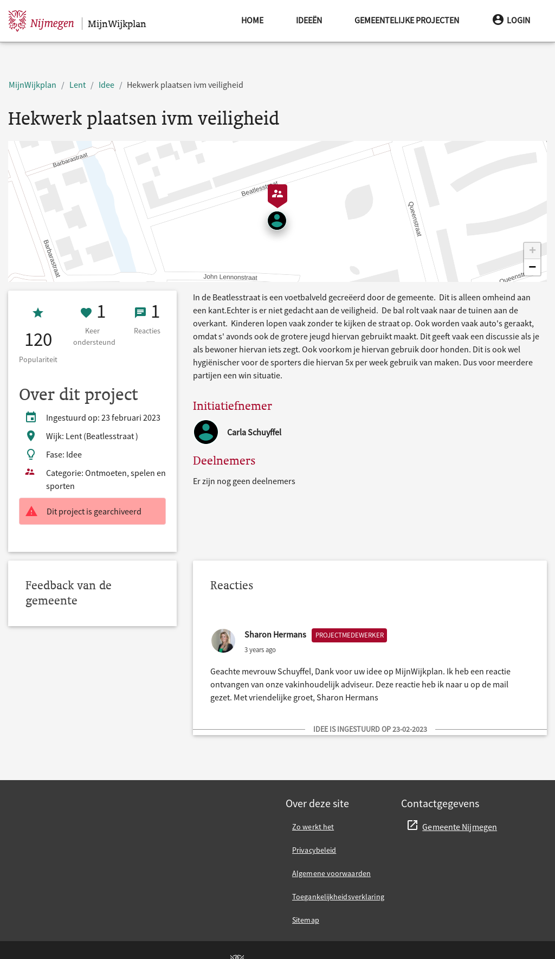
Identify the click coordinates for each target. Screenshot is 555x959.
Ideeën (309, 20)
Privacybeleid (314, 850)
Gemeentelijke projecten (406, 20)
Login (511, 20)
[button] (532, 251)
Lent (77, 84)
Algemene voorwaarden (331, 873)
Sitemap (305, 920)
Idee (106, 84)
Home (252, 20)
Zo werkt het (313, 827)
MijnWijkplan (32, 84)
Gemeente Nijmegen (459, 826)
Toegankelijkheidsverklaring (338, 897)
